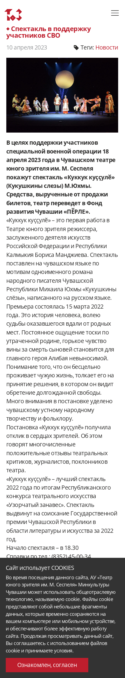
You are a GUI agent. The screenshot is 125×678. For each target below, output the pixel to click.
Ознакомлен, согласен (47, 665)
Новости (106, 47)
